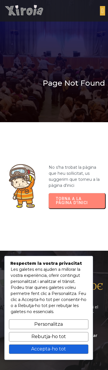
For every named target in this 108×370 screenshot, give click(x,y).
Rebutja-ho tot (48, 336)
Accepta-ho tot (48, 349)
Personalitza (48, 324)
